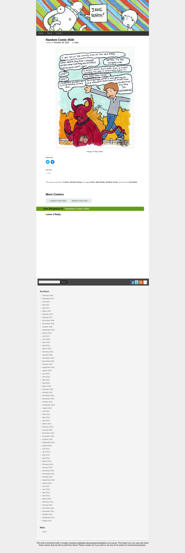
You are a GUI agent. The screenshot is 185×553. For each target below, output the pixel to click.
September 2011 (48, 517)
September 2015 (48, 367)
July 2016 (46, 336)
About (49, 33)
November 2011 (48, 511)
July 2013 (46, 449)
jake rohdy (100, 182)
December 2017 (48, 299)
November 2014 (48, 399)
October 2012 (47, 477)
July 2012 (46, 486)
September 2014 (48, 405)
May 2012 (46, 492)
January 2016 (47, 355)
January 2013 (47, 467)
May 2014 (46, 417)
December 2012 (48, 471)
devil (92, 182)
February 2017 (47, 314)
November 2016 (48, 324)
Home (40, 33)
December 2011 (48, 508)
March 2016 (46, 349)
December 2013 (48, 433)
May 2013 (46, 455)
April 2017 (46, 308)
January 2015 (47, 392)
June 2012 (46, 489)
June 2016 (46, 339)
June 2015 (46, 377)
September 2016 (48, 330)
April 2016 (46, 345)
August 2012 (47, 483)
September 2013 (48, 442)
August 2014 (47, 408)
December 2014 (48, 395)
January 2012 (47, 505)
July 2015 (46, 374)
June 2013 (46, 452)
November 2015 (48, 361)
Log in (44, 532)
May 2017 (46, 305)
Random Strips (76, 182)
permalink (133, 182)
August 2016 (47, 333)
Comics (59, 33)
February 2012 (47, 502)
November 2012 (48, 474)
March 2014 (46, 424)
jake (76, 43)
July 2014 (46, 411)
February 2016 (47, 352)
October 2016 (47, 327)
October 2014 (47, 402)
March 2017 (46, 311)
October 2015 (47, 364)
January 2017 (47, 317)
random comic (112, 182)
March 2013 (46, 461)
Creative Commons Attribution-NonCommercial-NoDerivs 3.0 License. (89, 543)
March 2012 (46, 499)
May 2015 (46, 380)
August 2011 (47, 521)
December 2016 (48, 320)
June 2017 (46, 302)
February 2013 (47, 464)
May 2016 (46, 342)
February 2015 (47, 389)
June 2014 (46, 414)
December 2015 (48, 358)
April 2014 (46, 421)
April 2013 (46, 458)
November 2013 (48, 436)
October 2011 (47, 514)
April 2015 (46, 383)
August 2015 (47, 370)
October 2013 (47, 439)
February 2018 (47, 295)
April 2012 (46, 496)
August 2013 (47, 446)
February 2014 (47, 427)
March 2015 (46, 386)
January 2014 (47, 430)
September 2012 (48, 480)
